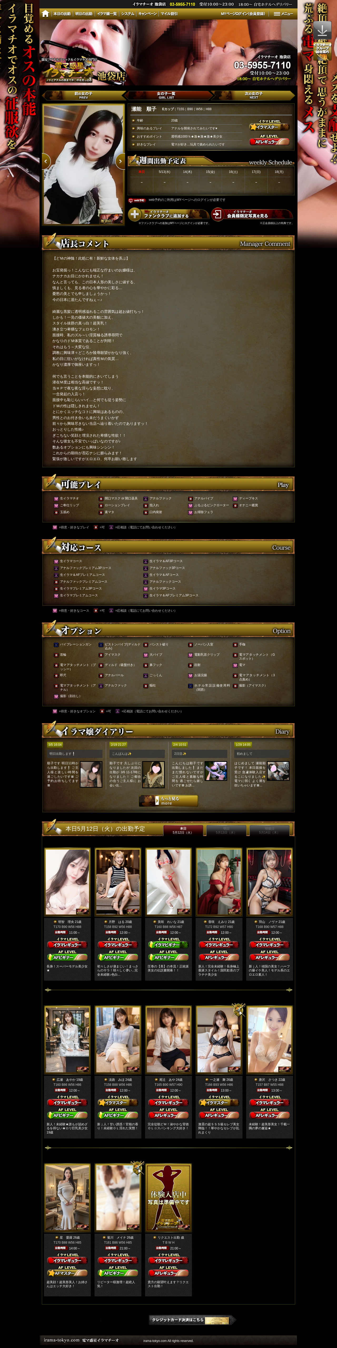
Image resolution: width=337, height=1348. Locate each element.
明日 (226, 831)
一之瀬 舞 (218, 1080)
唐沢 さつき (268, 1080)
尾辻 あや (167, 1080)
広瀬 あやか (66, 1080)
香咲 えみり (217, 922)
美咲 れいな (167, 922)
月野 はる (117, 922)
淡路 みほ (117, 1080)
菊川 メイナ (116, 1237)
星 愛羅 (66, 1237)
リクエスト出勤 (169, 1237)
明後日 (269, 831)
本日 (183, 831)
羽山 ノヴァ (268, 922)
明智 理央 (66, 922)
